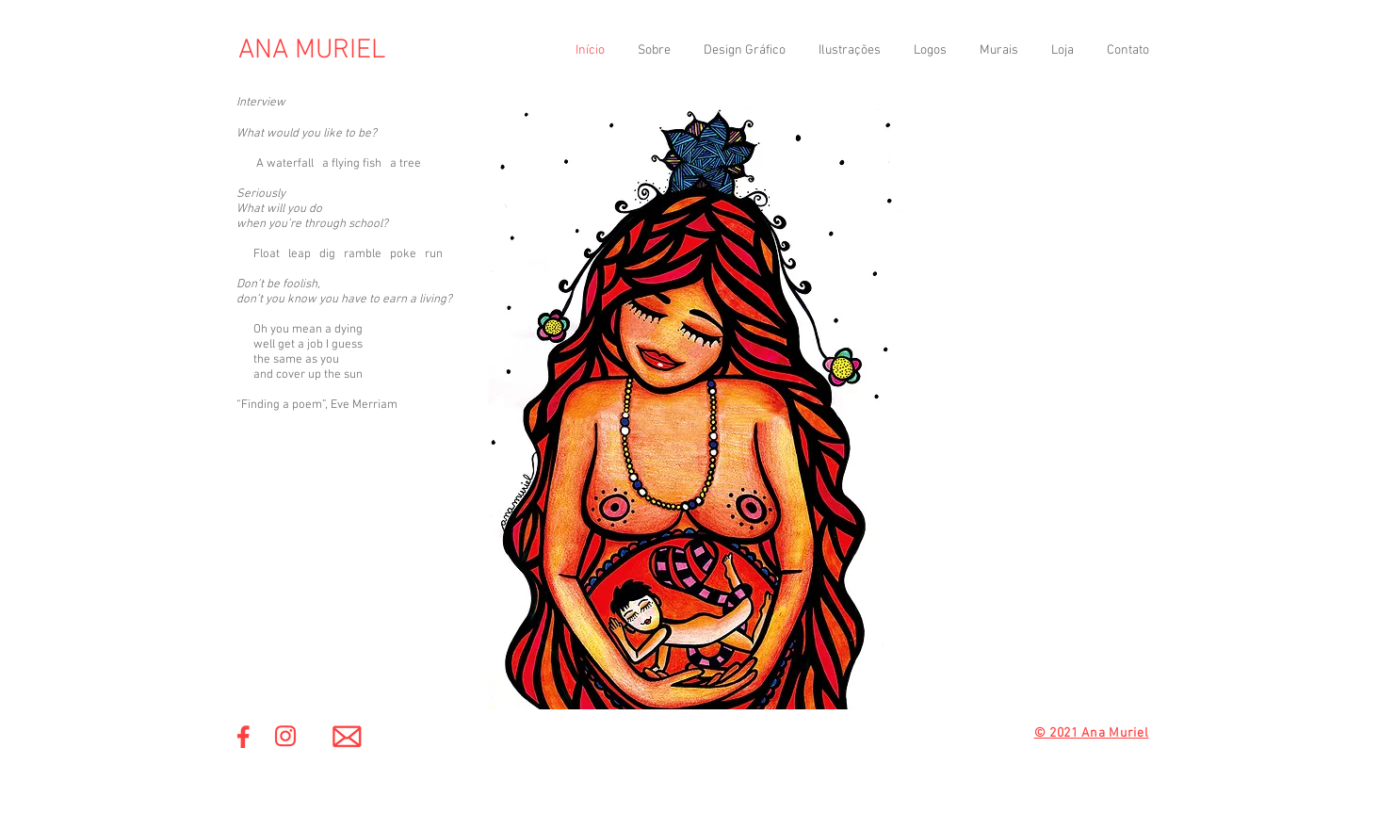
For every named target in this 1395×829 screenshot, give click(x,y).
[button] (742, 50)
